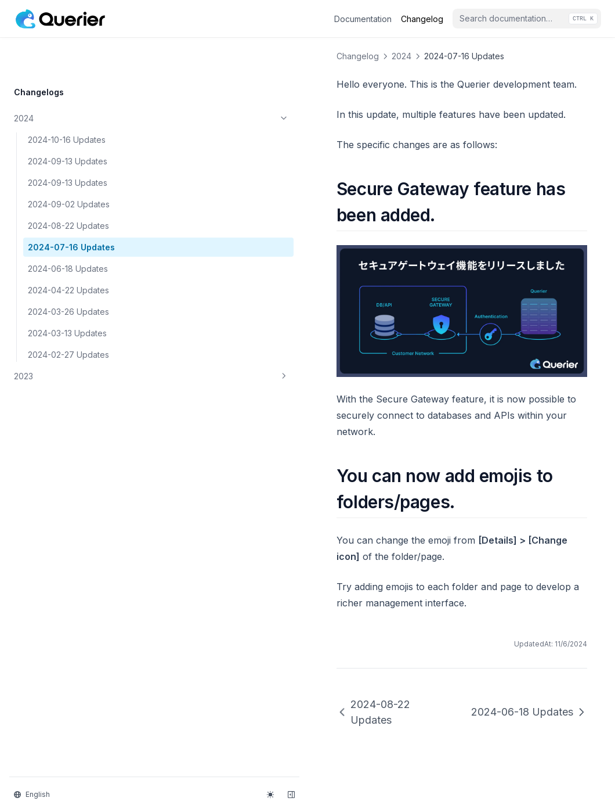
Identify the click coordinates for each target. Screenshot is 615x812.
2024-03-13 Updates (67, 297)
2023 (71, 340)
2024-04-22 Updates (68, 254)
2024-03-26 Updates (68, 276)
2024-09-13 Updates (67, 125)
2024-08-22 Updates (68, 190)
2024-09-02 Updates (69, 168)
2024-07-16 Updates (71, 211)
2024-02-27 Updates (68, 319)
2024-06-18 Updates (68, 233)
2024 (71, 82)
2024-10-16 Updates (67, 104)
